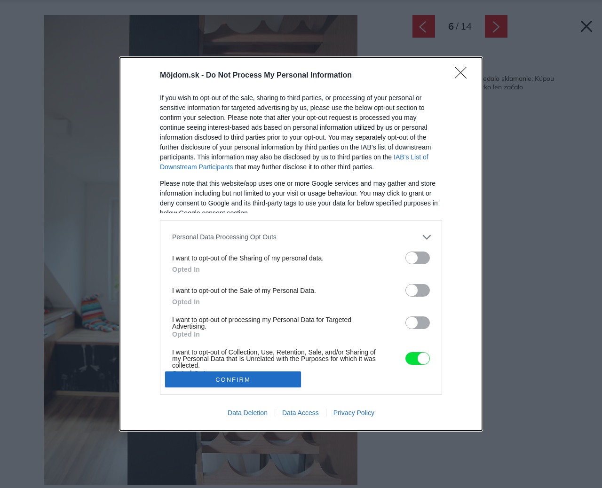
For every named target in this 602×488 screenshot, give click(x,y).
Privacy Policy (353, 413)
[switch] (417, 258)
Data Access (300, 413)
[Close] (464, 76)
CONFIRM (233, 379)
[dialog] (301, 244)
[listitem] (301, 237)
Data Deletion (248, 413)
